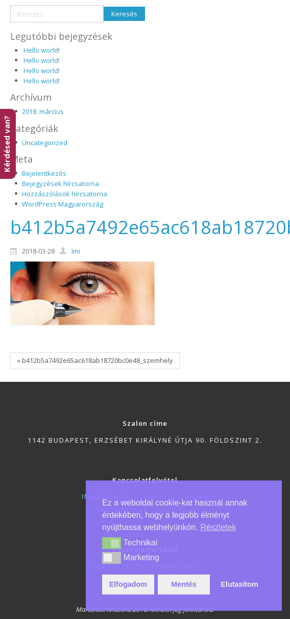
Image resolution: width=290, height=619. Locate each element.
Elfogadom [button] (128, 584)
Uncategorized (44, 142)
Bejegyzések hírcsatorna (60, 183)
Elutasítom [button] (239, 584)
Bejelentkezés (44, 173)
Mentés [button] (184, 584)
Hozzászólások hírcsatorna (64, 193)
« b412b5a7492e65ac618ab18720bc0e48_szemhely (95, 360)
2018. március (43, 111)
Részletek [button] (218, 527)
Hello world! (41, 50)
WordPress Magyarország (62, 204)
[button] (111, 542)
